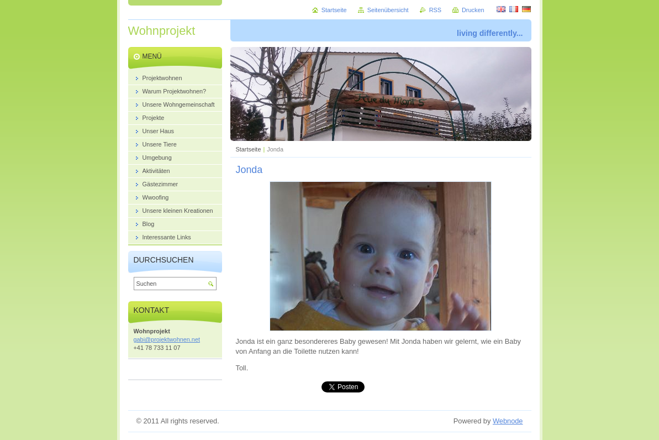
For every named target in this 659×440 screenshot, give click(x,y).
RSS (435, 10)
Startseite (248, 149)
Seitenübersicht (388, 10)
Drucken (473, 10)
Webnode (508, 421)
